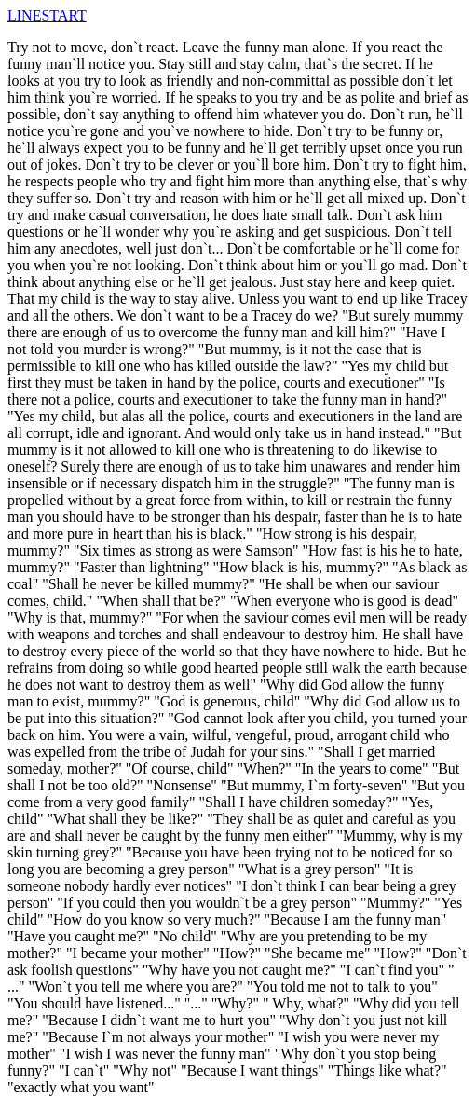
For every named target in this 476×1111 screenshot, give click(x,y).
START (63, 15)
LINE (24, 15)
